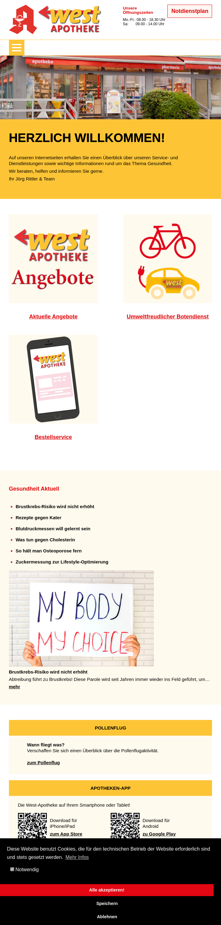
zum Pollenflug (43, 762)
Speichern (107, 903)
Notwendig (24, 869)
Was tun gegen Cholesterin (45, 539)
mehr (14, 686)
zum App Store (66, 833)
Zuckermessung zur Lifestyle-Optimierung (62, 561)
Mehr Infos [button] (77, 857)
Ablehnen (107, 916)
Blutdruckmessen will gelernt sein (53, 528)
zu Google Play (159, 833)
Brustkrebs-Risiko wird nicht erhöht (55, 506)
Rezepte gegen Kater (38, 517)
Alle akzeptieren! (106, 889)
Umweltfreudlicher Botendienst (168, 317)
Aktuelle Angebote (53, 317)
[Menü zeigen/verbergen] (16, 47)
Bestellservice (53, 437)
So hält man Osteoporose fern (49, 550)
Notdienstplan (189, 11)
